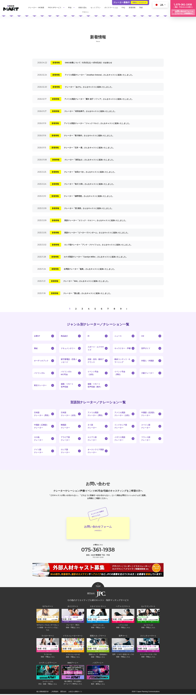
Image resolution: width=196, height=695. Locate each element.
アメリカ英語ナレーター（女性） (122, 413)
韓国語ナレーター (65, 426)
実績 (142, 7)
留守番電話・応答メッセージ (69, 360)
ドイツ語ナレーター (38, 451)
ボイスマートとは (112, 7)
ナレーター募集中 (130, 2)
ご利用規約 (54, 692)
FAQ (124, 7)
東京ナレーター (40, 385)
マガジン (86, 12)
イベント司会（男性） (119, 373)
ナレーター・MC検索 (37, 7)
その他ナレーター (38, 438)
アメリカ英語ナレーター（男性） (96, 413)
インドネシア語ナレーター (120, 426)
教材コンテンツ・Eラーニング (122, 360)
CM (142, 336)
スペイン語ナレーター (145, 426)
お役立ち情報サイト (75, 692)
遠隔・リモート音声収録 (67, 385)
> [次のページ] (126, 309)
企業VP (37, 336)
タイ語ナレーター (92, 426)
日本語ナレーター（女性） (69, 413)
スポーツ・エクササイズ (96, 348)
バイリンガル (39, 373)
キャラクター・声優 (122, 348)
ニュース (118, 336)
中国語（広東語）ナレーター (41, 426)
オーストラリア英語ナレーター (96, 451)
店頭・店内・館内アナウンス (96, 360)
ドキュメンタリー (68, 348)
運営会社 (63, 692)
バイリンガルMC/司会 (66, 373)
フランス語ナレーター (145, 438)
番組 (36, 348)
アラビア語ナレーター (65, 438)
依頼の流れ (83, 7)
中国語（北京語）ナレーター (148, 413)
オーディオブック (41, 361)
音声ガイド (145, 348)
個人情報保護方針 (42, 692)
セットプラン (96, 7)
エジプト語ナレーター (92, 438)
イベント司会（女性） (93, 373)
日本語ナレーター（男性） (42, 413)
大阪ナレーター (147, 373)
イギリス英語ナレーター (119, 438)
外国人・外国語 (147, 361)
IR (88, 336)
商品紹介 (64, 336)
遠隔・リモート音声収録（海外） (95, 385)
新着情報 (133, 7)
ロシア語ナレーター (65, 451)
